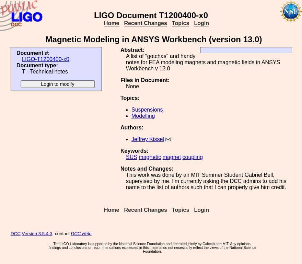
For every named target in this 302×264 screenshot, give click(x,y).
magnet (172, 157)
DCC (16, 233)
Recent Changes (145, 23)
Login (201, 23)
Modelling (143, 116)
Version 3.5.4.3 (37, 233)
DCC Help (81, 233)
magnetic (150, 157)
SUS (131, 157)
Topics (180, 23)
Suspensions (147, 110)
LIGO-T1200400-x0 (45, 59)
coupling (193, 157)
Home (111, 23)
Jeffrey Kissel (147, 139)
